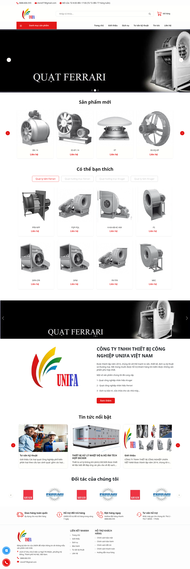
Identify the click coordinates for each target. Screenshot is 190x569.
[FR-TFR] (115, 258)
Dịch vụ (125, 25)
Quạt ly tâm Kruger (144, 178)
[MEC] (154, 258)
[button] (181, 60)
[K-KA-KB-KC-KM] (115, 205)
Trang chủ (99, 25)
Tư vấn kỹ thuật (141, 25)
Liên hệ (167, 25)
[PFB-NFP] (36, 205)
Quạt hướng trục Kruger (112, 178)
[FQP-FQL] (75, 205)
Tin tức (156, 25)
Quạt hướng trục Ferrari (77, 178)
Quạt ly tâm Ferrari (46, 178)
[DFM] (75, 258)
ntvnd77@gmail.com (46, 3)
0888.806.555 (25, 3)
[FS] (154, 205)
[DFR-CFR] (36, 258)
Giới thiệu (113, 25)
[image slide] (95, 61)
